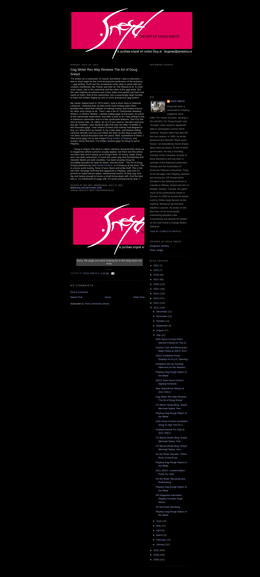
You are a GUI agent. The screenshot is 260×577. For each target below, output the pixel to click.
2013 (156, 298)
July (158, 335)
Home (108, 297)
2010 (156, 550)
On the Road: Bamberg (168, 507)
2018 (156, 274)
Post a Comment (79, 292)
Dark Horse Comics (102, 165)
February (161, 539)
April (159, 530)
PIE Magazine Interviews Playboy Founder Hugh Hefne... (169, 499)
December (162, 311)
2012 (156, 303)
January (160, 544)
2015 (156, 289)
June (159, 521)
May (158, 525)
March (160, 535)
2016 (156, 284)
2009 (156, 555)
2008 (156, 559)
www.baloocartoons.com (86, 188)
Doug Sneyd (178, 101)
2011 (156, 307)
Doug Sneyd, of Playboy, (119, 138)
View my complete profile (165, 231)
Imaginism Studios (159, 246)
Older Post (138, 297)
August (160, 330)
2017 (156, 279)
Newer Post (76, 297)
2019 (156, 270)
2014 (156, 293)
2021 (156, 265)
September (162, 325)
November (162, 316)
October (160, 321)
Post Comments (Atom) (97, 303)
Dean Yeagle (156, 250)
